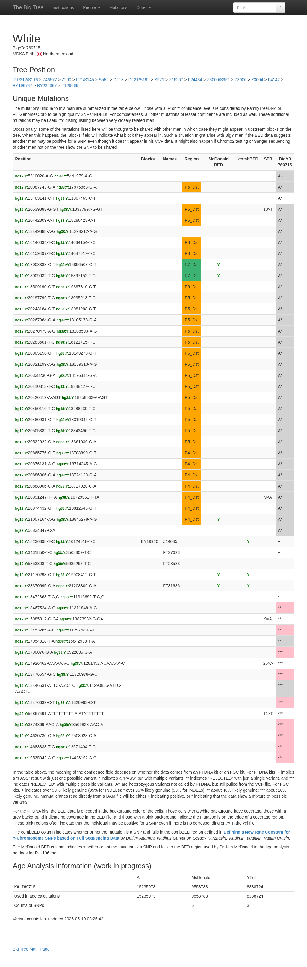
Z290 (66, 79)
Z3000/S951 (218, 79)
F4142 (274, 79)
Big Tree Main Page (31, 949)
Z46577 (50, 79)
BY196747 (22, 85)
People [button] (91, 7)
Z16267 (176, 79)
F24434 (195, 79)
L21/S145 (85, 79)
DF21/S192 (139, 79)
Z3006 (240, 79)
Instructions (63, 7)
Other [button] (143, 7)
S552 (104, 79)
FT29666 (69, 85)
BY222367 (47, 85)
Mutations (118, 7)
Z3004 (257, 79)
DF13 (118, 79)
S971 (159, 79)
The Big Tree (28, 7)
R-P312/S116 (25, 79)
